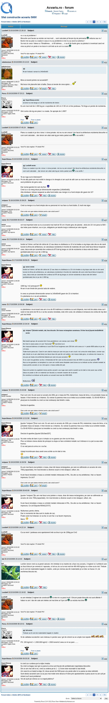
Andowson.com (71, 701)
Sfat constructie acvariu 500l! (19, 17)
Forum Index (6, 22)
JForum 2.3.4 (44, 701)
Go (105, 22)
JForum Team (55, 701)
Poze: (25, 120)
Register (57, 13)
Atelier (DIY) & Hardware (21, 22)
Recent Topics (58, 11)
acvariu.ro (72, 11)
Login (66, 13)
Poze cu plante (35, 120)
